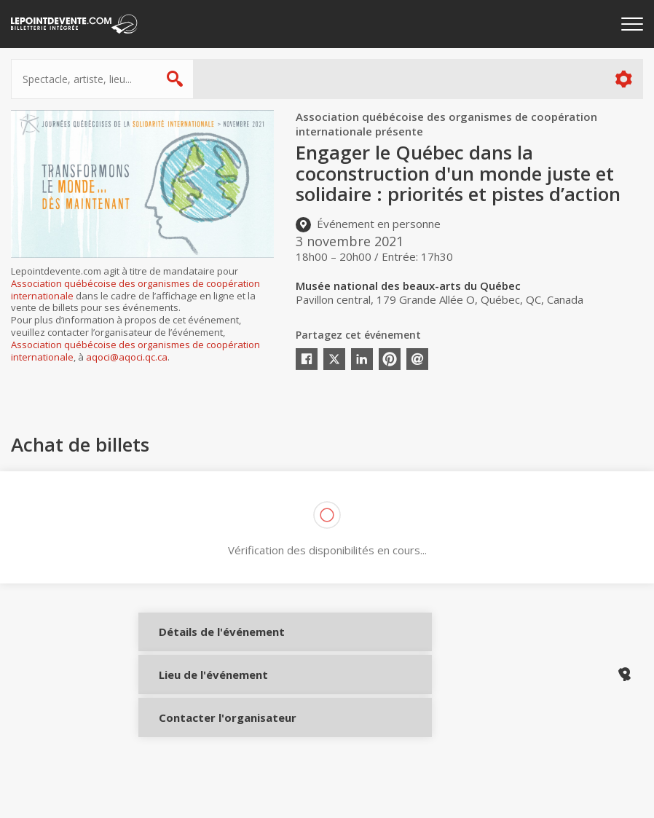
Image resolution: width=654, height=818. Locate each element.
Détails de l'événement (205, 643)
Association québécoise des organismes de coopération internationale (135, 289)
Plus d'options (623, 79)
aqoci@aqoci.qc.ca (127, 356)
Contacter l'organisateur (205, 740)
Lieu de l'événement (205, 691)
